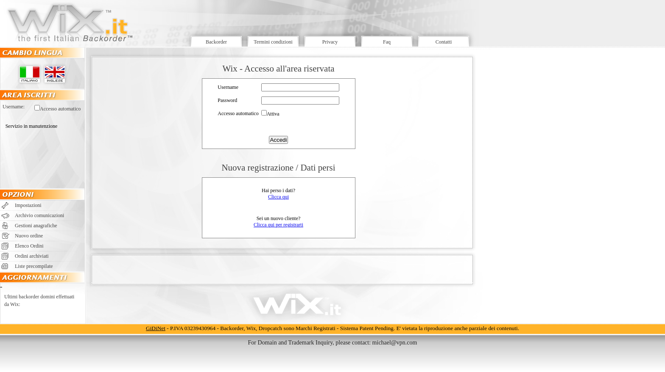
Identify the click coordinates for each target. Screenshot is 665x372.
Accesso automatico (60, 109)
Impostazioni (28, 205)
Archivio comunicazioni (39, 215)
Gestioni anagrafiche (36, 226)
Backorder (216, 42)
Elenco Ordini (29, 246)
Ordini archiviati (32, 256)
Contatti (444, 42)
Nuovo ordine (29, 236)
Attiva (273, 114)
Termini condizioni (273, 42)
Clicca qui (278, 197)
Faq (387, 42)
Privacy (330, 42)
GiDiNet (155, 328)
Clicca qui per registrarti (278, 225)
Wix (251, 328)
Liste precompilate (34, 266)
